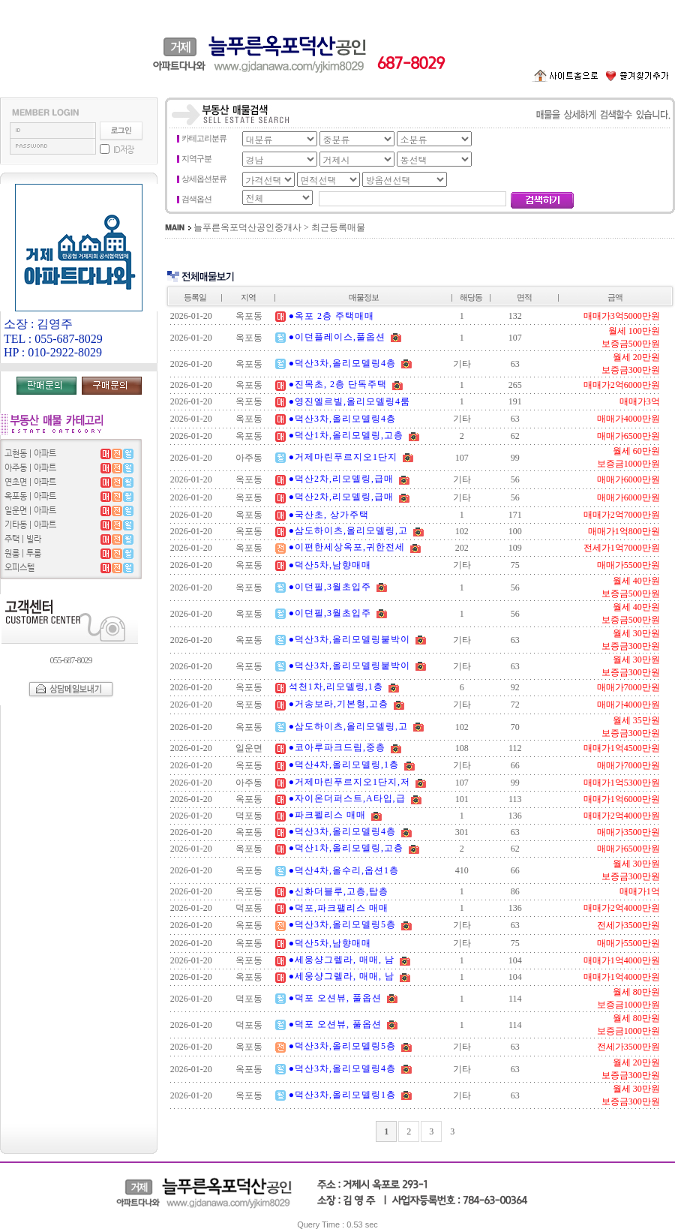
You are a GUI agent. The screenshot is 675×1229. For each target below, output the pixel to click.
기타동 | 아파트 (30, 525)
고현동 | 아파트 (30, 453)
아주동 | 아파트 (30, 468)
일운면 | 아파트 (30, 510)
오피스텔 (19, 567)
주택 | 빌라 (22, 539)
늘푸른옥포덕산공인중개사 (248, 227)
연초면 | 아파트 (30, 482)
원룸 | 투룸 (22, 553)
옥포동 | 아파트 (30, 496)
